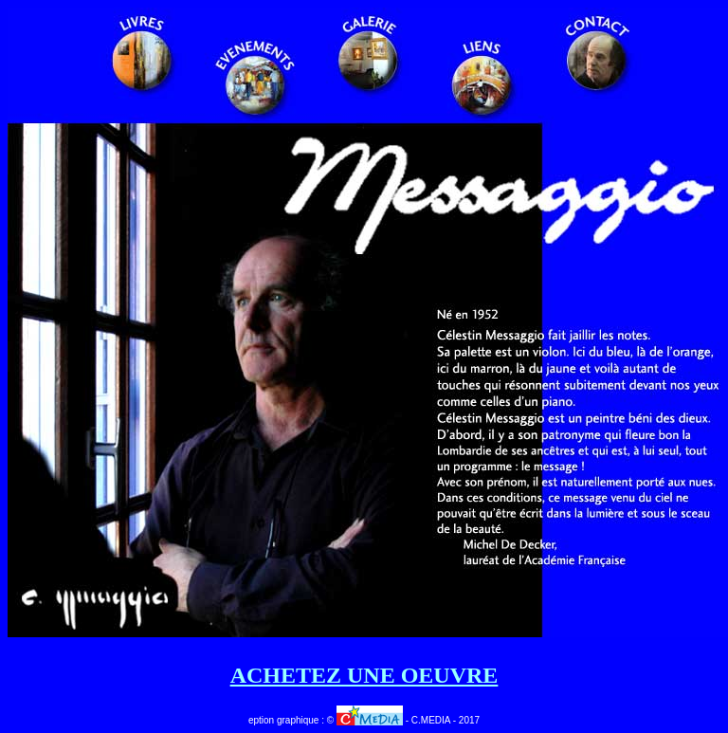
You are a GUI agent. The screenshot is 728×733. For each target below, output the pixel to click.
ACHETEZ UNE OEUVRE (364, 675)
